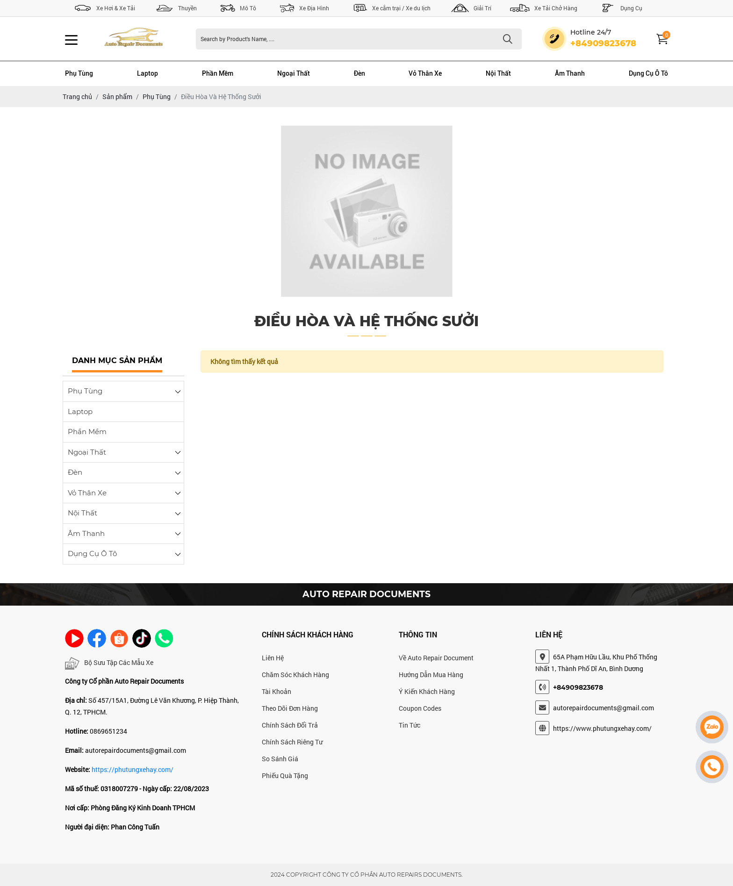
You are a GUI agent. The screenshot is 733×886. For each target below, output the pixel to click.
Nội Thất (498, 73)
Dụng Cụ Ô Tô (648, 73)
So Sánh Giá (280, 758)
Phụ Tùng (79, 73)
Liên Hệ (273, 657)
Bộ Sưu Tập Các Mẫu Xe (109, 663)
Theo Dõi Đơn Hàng (290, 708)
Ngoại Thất (293, 73)
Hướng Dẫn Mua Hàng (431, 674)
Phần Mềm (217, 73)
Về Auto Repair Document (436, 657)
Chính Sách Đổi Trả (290, 725)
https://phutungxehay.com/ (132, 769)
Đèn (359, 73)
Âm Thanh (570, 73)
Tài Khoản (276, 691)
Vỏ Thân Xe (425, 73)
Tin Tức (409, 725)
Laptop (147, 73)
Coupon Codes (420, 708)
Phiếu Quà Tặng (285, 775)
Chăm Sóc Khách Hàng (295, 674)
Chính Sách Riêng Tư (292, 741)
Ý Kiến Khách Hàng (427, 691)
